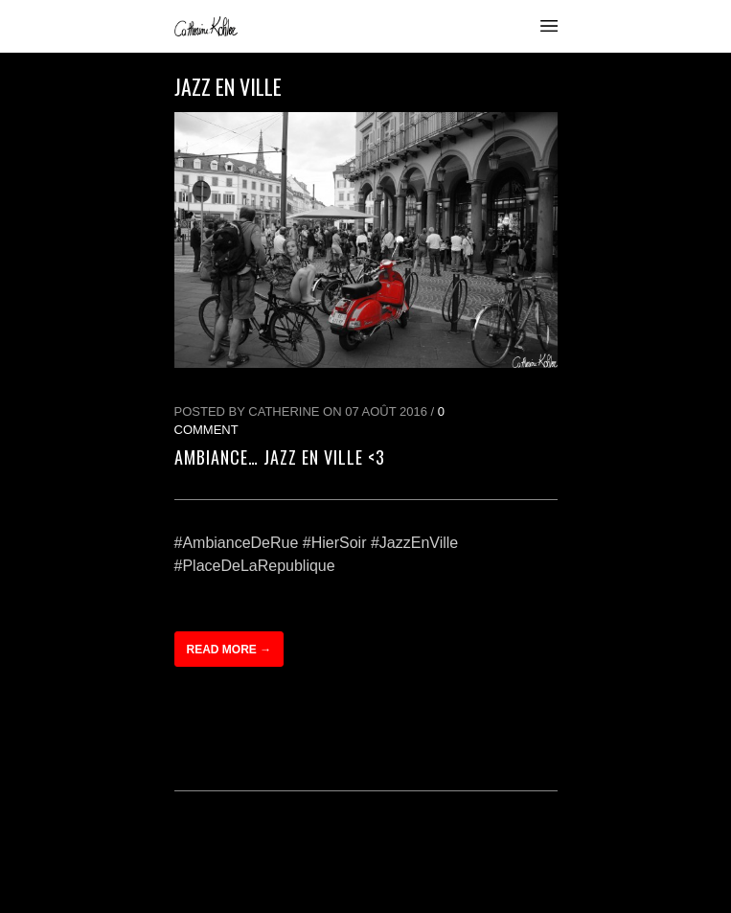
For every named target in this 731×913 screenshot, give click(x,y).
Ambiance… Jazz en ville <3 (279, 457)
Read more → (229, 649)
